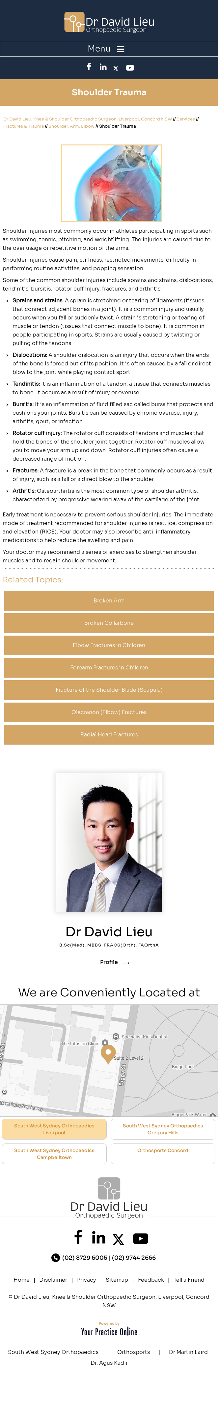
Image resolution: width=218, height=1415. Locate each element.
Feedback (151, 1279)
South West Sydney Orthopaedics (53, 1352)
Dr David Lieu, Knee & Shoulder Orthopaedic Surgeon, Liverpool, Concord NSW (87, 119)
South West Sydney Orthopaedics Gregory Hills (163, 1129)
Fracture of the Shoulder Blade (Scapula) (109, 689)
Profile (109, 962)
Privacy (86, 1279)
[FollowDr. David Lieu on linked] (102, 66)
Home (22, 1279)
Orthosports (133, 1352)
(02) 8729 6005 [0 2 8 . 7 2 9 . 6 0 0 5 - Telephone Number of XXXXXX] (84, 1257)
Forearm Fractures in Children (109, 667)
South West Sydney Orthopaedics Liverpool (54, 1129)
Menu (107, 49)
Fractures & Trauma (23, 126)
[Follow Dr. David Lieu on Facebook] (89, 66)
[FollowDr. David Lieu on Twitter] (115, 66)
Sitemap (117, 1279)
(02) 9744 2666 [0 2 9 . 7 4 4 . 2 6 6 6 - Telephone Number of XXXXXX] (134, 1257)
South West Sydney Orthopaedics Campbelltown (54, 1153)
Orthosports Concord (162, 1150)
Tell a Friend (189, 1279)
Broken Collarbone (109, 623)
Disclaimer (53, 1279)
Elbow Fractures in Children (109, 645)
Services (186, 119)
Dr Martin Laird (188, 1352)
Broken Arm (109, 600)
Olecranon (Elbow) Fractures (109, 712)
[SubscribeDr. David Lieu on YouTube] (128, 67)
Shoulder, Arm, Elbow (71, 126)
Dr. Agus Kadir (109, 1363)
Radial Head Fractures (109, 734)
